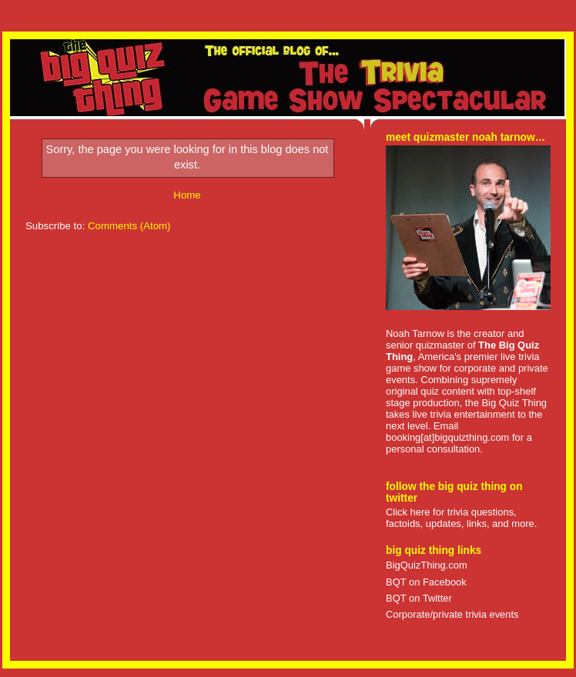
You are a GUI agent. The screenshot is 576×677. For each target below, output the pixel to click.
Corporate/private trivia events (452, 614)
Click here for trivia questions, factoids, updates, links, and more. (461, 517)
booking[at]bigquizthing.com (447, 437)
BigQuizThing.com (426, 565)
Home (186, 195)
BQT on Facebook (426, 582)
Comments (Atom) (129, 226)
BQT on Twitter (419, 598)
